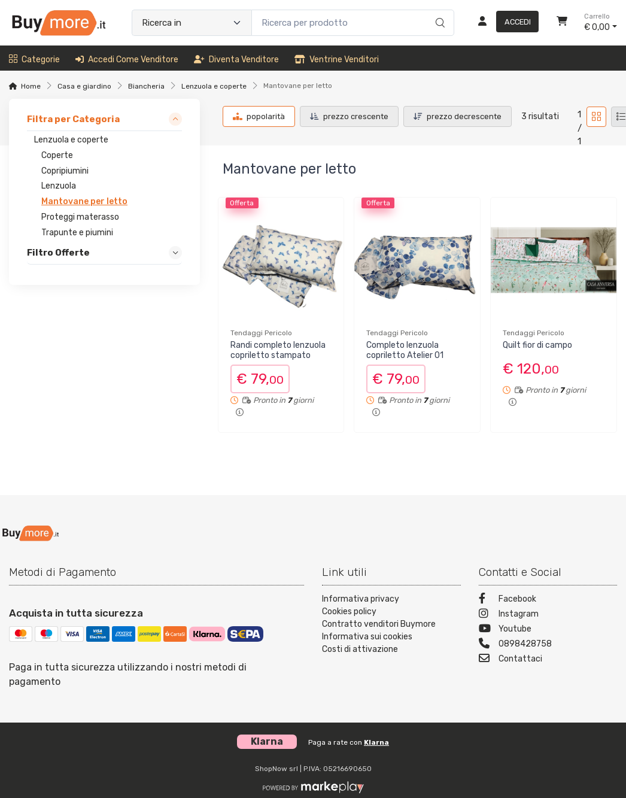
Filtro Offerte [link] (58, 252)
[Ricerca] (438, 10)
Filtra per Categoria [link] (73, 119)
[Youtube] (548, 630)
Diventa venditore (236, 59)
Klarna (376, 742)
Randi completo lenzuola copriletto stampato (278, 350)
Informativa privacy (360, 599)
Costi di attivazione (360, 649)
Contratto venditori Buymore (379, 624)
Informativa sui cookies (367, 637)
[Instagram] (548, 615)
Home (31, 86)
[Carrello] (562, 23)
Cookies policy (349, 611)
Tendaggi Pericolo (261, 333)
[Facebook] (548, 600)
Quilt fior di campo (537, 345)
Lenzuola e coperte (214, 86)
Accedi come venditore (126, 59)
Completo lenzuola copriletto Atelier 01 (404, 350)
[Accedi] (504, 23)
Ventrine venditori (336, 59)
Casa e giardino (84, 86)
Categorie (34, 59)
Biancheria (146, 86)
